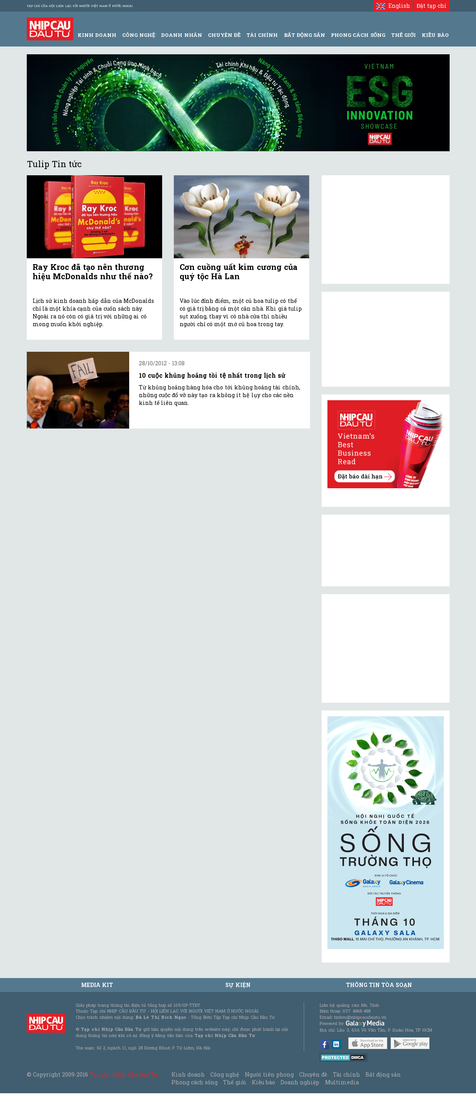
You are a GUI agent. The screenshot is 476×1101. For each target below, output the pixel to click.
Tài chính (346, 1074)
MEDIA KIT (97, 985)
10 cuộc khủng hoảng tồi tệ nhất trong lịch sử (212, 375)
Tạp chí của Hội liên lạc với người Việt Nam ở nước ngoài (80, 6)
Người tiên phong (269, 1074)
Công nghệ (224, 1074)
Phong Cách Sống (358, 34)
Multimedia (342, 1082)
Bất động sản (304, 34)
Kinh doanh (188, 1074)
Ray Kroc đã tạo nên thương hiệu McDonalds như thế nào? (93, 271)
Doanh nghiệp (299, 1082)
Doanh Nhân (181, 34)
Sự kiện (237, 985)
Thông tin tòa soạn (379, 985)
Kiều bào (263, 1082)
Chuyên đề (224, 34)
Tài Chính (262, 34)
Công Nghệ (138, 34)
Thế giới (403, 34)
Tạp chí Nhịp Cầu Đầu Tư (124, 1074)
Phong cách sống (194, 1082)
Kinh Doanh (97, 34)
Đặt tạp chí (432, 5)
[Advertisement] (385, 648)
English (393, 5)
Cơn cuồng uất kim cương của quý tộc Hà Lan (239, 271)
